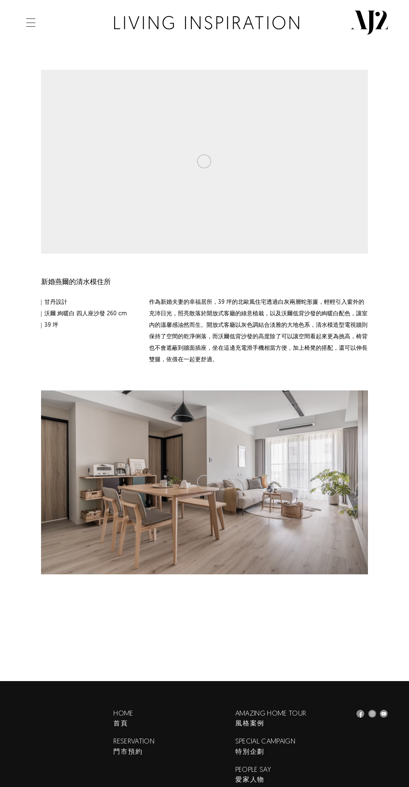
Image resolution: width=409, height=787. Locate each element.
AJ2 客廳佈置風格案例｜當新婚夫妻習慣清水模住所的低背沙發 (206, 23)
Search (55, 22)
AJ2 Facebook (360, 714)
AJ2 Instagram (372, 714)
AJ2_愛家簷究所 (384, 714)
